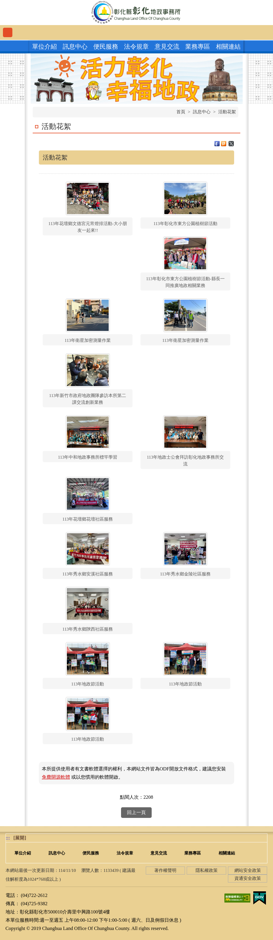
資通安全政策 (247, 878)
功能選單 (7, 32)
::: (8, 838)
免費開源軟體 (56, 777)
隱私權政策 (207, 870)
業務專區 (197, 46)
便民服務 (105, 46)
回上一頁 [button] (136, 812)
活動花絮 (227, 111)
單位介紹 (44, 46)
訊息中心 (75, 46)
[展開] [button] (20, 838)
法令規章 (136, 46)
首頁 (180, 111)
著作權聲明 (165, 870)
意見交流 (167, 46)
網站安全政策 (247, 870)
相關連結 (228, 46)
